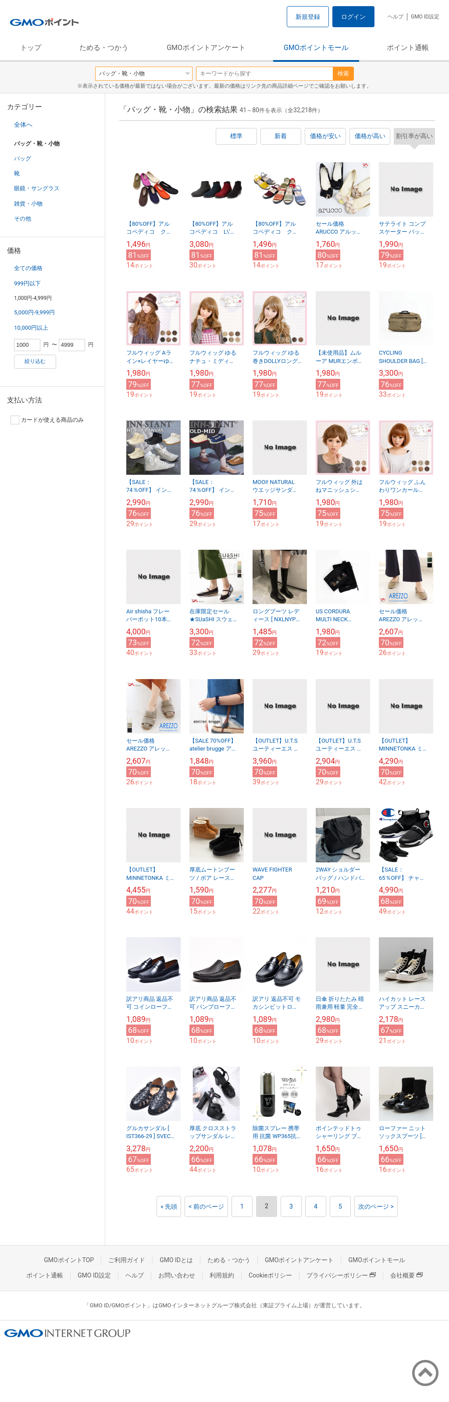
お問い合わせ (176, 1275)
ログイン (353, 16)
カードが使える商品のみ (47, 420)
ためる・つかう (103, 47)
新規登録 (308, 16)
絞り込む (35, 361)
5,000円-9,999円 (34, 312)
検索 (343, 73)
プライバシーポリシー (341, 1275)
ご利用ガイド (126, 1259)
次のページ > (376, 1206)
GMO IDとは (176, 1259)
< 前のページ (206, 1206)
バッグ (22, 158)
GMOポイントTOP (69, 1259)
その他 (22, 218)
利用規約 (222, 1275)
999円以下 (27, 283)
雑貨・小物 (28, 203)
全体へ (23, 124)
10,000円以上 (31, 327)
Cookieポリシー (270, 1275)
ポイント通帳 (408, 47)
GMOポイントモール (316, 47)
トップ (30, 47)
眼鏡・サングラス (37, 188)
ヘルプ (395, 17)
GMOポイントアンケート (206, 47)
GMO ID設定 (425, 17)
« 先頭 (168, 1206)
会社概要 (406, 1275)
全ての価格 (28, 268)
